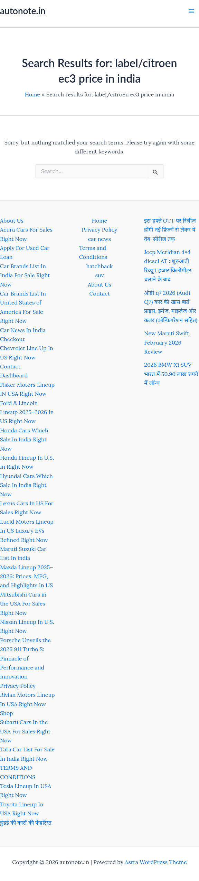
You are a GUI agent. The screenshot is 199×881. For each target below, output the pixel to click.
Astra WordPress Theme (156, 862)
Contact (10, 366)
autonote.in (22, 10)
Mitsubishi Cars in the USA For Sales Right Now (23, 603)
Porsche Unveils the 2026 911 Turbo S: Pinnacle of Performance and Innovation (25, 658)
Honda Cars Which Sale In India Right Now (24, 439)
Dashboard (14, 375)
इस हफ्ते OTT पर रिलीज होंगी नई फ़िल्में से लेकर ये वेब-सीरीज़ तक (170, 229)
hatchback (99, 266)
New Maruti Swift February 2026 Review (166, 342)
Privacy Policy (18, 685)
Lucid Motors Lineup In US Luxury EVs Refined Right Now (27, 530)
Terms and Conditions (93, 252)
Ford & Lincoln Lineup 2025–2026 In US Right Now (27, 412)
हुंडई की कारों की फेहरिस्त (25, 822)
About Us (11, 220)
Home (99, 220)
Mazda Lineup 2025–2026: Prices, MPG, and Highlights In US (26, 576)
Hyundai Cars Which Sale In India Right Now (26, 485)
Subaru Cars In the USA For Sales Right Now (25, 731)
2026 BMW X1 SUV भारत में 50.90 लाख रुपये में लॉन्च (171, 373)
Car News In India (23, 330)
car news (99, 238)
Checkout (12, 339)
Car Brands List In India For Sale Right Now (25, 275)
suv (99, 275)
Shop (6, 713)
